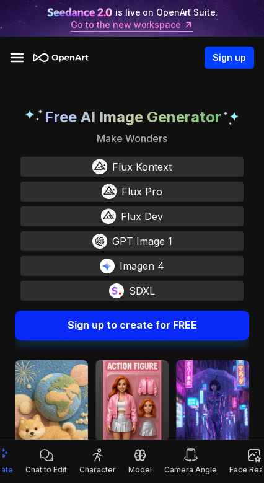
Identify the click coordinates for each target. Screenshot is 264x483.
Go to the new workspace (132, 25)
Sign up (229, 57)
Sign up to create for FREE (132, 325)
